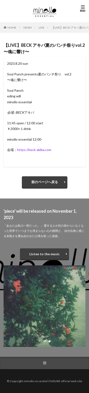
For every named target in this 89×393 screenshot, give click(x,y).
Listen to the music (44, 254)
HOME (12, 27)
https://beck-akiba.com (34, 150)
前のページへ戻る (44, 182)
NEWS (27, 27)
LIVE (41, 27)
